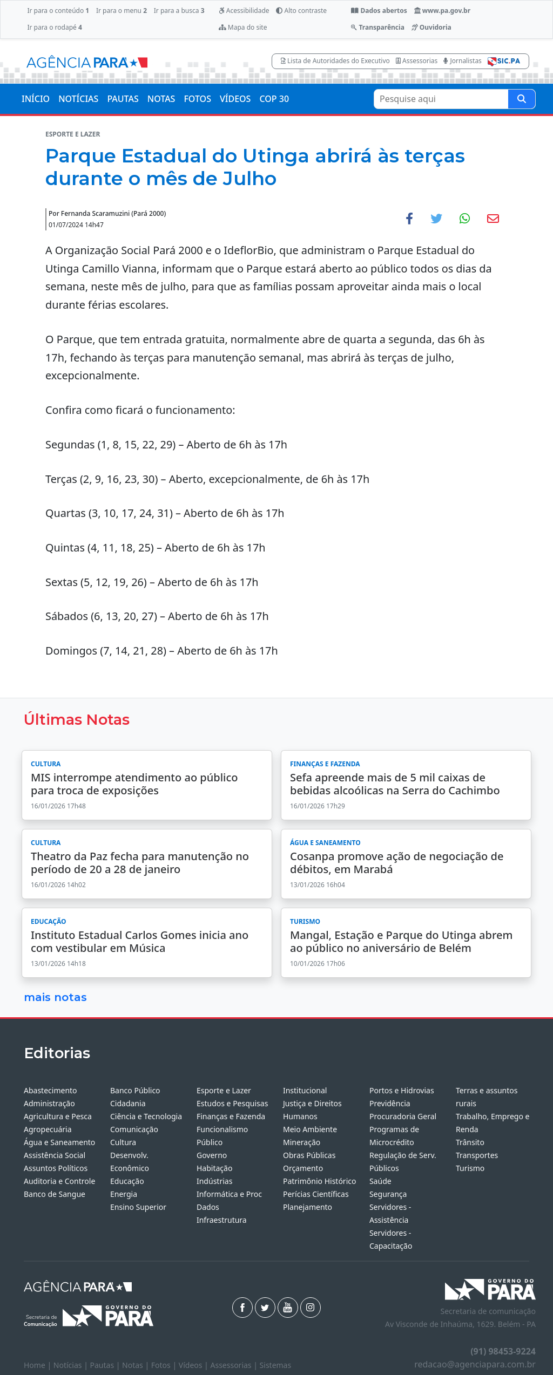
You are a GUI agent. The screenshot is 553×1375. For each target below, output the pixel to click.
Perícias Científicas (316, 1194)
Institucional (305, 1090)
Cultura (123, 1142)
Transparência (377, 27)
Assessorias (416, 60)
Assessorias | (234, 1365)
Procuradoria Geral (402, 1116)
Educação (127, 1181)
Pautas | (106, 1365)
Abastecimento (50, 1090)
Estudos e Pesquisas (232, 1103)
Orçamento (303, 1168)
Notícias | (71, 1365)
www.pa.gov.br (442, 10)
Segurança (388, 1194)
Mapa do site (243, 27)
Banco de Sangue (54, 1194)
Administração (49, 1103)
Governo (212, 1155)
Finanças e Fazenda (231, 1116)
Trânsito (470, 1142)
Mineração (301, 1142)
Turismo (470, 1168)
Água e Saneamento (59, 1142)
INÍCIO (36, 99)
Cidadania (128, 1103)
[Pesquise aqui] (521, 99)
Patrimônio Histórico (319, 1181)
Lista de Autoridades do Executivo (335, 60)
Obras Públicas (309, 1155)
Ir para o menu (121, 10)
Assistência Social (54, 1155)
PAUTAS (122, 99)
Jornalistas (462, 60)
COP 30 (274, 99)
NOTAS (161, 99)
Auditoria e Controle (59, 1181)
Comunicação (134, 1129)
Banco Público (135, 1090)
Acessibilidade (244, 10)
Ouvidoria (431, 27)
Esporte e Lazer (224, 1090)
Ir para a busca (179, 10)
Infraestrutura (222, 1220)
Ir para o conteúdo (58, 10)
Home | (38, 1365)
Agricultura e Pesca (58, 1116)
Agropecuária (48, 1129)
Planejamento (307, 1207)
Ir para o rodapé (54, 27)
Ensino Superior (138, 1207)
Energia (123, 1194)
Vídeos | (195, 1365)
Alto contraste (301, 10)
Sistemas (276, 1365)
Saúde (380, 1181)
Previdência (389, 1103)
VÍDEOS (235, 99)
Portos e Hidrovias (401, 1090)
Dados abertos (379, 10)
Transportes (477, 1155)
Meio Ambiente (310, 1129)
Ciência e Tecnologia (146, 1116)
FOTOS (197, 99)
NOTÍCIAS (78, 99)
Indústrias (214, 1181)
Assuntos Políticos (55, 1168)
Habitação (214, 1168)
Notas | (136, 1365)
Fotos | (165, 1365)
